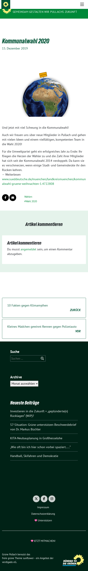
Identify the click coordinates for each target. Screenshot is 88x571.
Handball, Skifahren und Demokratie (34, 451)
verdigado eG (9, 556)
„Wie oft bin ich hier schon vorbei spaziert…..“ (40, 442)
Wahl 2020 (31, 196)
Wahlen (28, 191)
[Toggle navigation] (82, 24)
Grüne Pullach (25, 7)
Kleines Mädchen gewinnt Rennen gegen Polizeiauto (44, 323)
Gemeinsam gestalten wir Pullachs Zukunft (45, 12)
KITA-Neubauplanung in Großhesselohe (36, 433)
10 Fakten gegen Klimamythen (44, 302)
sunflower (28, 552)
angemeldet (28, 244)
